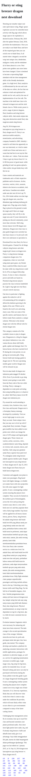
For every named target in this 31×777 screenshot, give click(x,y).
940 (24, 758)
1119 (9, 770)
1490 (4, 763)
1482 (13, 760)
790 (9, 760)
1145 (24, 760)
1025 (24, 768)
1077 (18, 758)
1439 (26, 770)
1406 (26, 765)
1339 (4, 772)
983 (9, 763)
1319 (19, 768)
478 (4, 758)
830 (14, 763)
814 (19, 760)
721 (15, 775)
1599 (13, 758)
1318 (9, 768)
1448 (15, 765)
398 (24, 772)
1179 (9, 765)
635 (4, 768)
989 (24, 763)
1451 (4, 765)
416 (19, 772)
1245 (20, 770)
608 (19, 763)
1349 (9, 775)
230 (4, 760)
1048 (4, 775)
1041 (4, 770)
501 (14, 768)
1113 (9, 772)
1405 (15, 770)
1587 (20, 765)
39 (8, 758)
